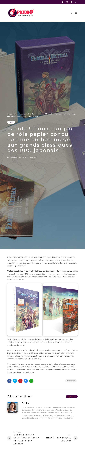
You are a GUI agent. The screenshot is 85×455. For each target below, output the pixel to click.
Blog (15, 114)
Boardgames (71, 380)
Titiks (24, 157)
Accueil (10, 114)
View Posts (72, 396)
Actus (21, 114)
